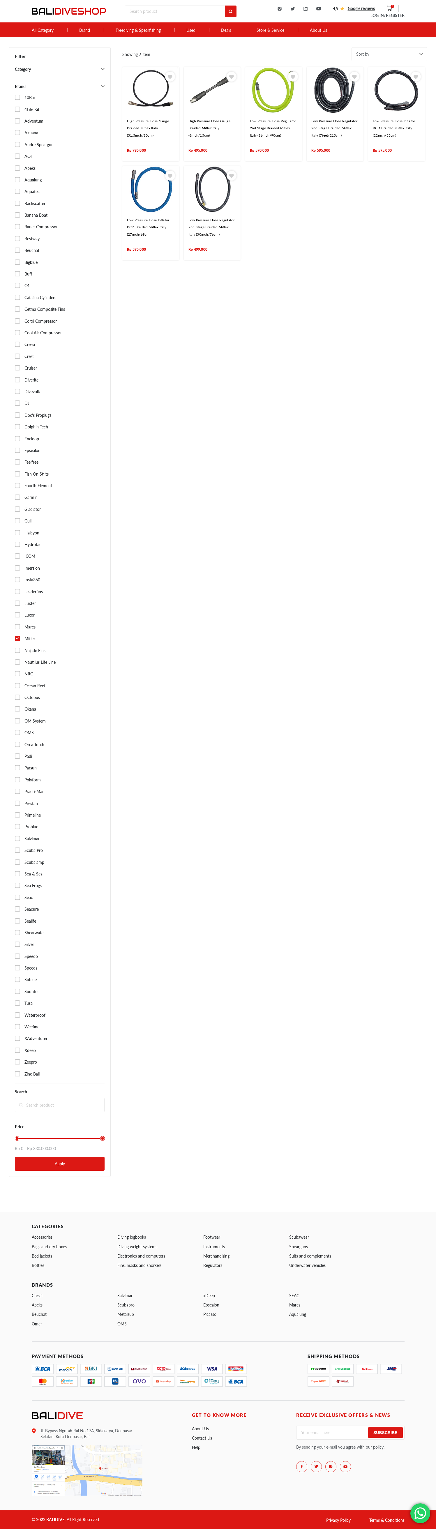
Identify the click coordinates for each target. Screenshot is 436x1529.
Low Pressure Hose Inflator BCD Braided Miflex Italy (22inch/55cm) (394, 128)
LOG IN (387, 15)
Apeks (37, 1304)
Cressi (37, 1295)
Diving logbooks (131, 1237)
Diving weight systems (137, 1246)
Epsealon (211, 1304)
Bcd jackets (42, 1255)
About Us (318, 30)
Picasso (209, 1314)
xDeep (209, 1295)
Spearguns (298, 1246)
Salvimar (125, 1295)
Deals (226, 30)
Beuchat (39, 1314)
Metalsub (125, 1314)
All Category (43, 30)
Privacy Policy (338, 1520)
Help (196, 1447)
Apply (60, 1163)
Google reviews (361, 8)
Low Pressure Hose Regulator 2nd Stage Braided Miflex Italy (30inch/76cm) (211, 227)
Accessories (42, 1237)
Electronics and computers (141, 1255)
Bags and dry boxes (49, 1246)
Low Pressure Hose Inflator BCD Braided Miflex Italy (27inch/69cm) (148, 227)
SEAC (294, 1295)
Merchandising (216, 1255)
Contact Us (202, 1438)
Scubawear (299, 1237)
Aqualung (297, 1314)
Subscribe (385, 1432)
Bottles (38, 1265)
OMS (122, 1323)
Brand (84, 30)
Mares (294, 1304)
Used (190, 30)
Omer (37, 1323)
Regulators (212, 1265)
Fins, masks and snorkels (139, 1265)
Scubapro (126, 1304)
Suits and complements (310, 1255)
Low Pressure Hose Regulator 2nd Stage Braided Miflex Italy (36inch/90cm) (273, 128)
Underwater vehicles (307, 1265)
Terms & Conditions (387, 1520)
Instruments (214, 1246)
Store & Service (270, 30)
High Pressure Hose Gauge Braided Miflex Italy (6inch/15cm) (209, 128)
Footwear (211, 1237)
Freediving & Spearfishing (138, 30)
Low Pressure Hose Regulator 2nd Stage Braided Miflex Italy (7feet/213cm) (334, 128)
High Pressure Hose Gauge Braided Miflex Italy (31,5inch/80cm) (148, 128)
